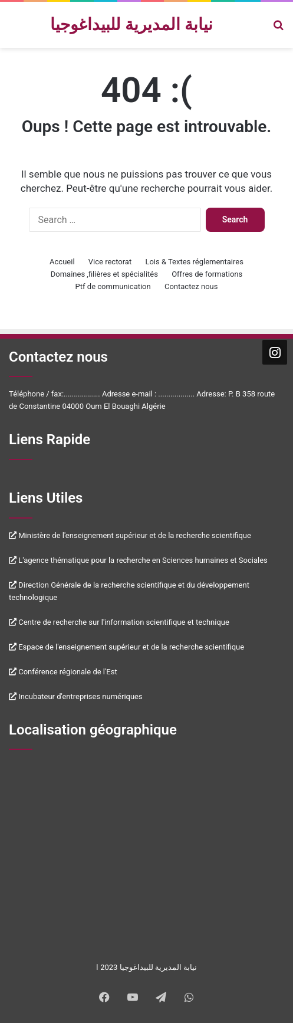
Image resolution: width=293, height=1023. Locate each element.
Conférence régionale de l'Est (63, 671)
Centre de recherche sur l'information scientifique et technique (119, 622)
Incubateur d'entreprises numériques (76, 696)
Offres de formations (207, 274)
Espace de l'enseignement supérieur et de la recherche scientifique (126, 646)
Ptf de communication (113, 286)
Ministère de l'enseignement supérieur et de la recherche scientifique (130, 535)
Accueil (62, 261)
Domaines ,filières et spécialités (104, 274)
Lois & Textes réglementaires (194, 261)
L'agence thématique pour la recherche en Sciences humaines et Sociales (138, 560)
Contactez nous (191, 286)
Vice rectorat (109, 261)
